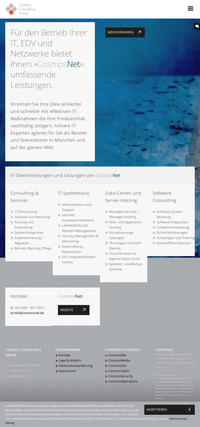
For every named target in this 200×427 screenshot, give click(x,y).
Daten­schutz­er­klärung (75, 365)
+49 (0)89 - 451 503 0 (29, 307)
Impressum (67, 371)
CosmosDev (117, 365)
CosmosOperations (123, 381)
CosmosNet (117, 355)
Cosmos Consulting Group (24, 9)
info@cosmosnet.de (29, 313)
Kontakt (64, 355)
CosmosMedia (119, 360)
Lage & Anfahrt (70, 360)
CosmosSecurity (120, 376)
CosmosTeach (118, 371)
